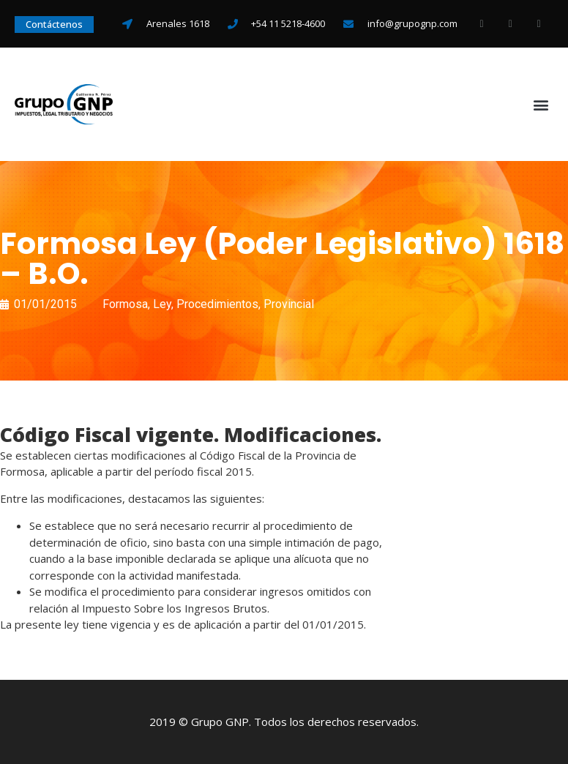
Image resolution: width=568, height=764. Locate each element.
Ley (162, 304)
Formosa (125, 304)
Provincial (289, 304)
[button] (541, 104)
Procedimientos (217, 304)
